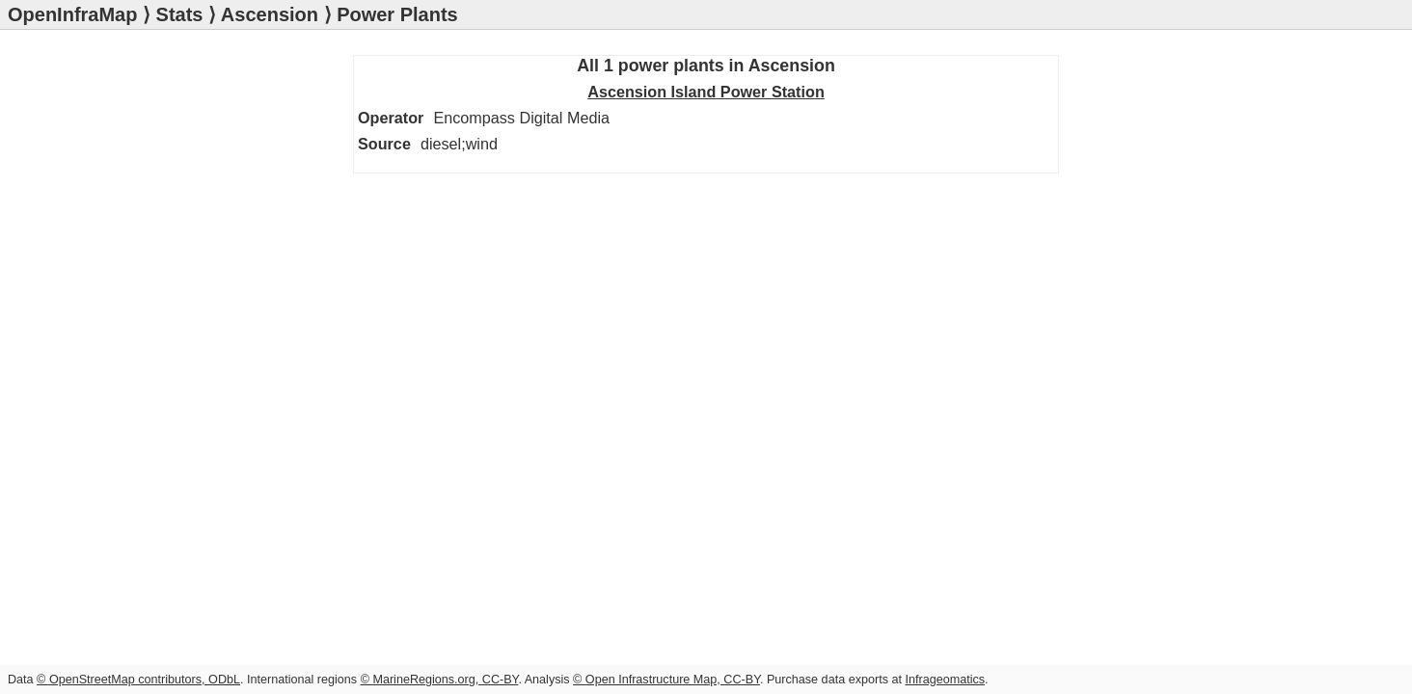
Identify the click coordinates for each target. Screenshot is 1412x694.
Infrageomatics (945, 679)
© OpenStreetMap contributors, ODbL (138, 679)
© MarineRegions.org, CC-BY (440, 679)
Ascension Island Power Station (290, 127)
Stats (180, 14)
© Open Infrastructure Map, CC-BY (666, 679)
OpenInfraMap (72, 14)
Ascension (269, 14)
